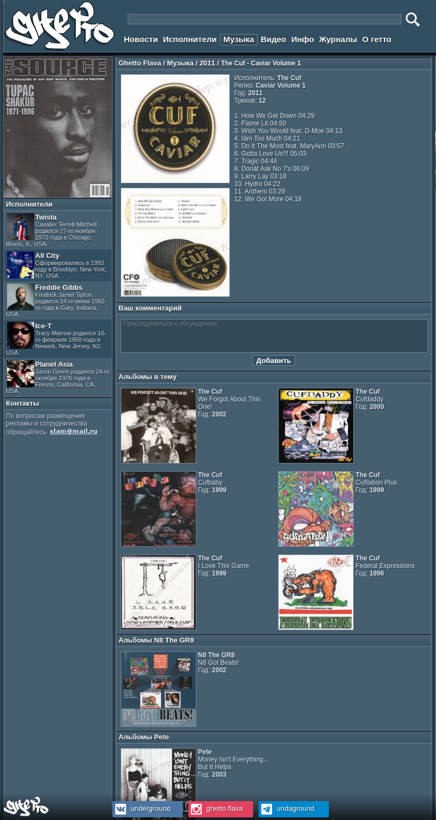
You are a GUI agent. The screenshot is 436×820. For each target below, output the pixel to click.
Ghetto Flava (139, 63)
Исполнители (189, 39)
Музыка (238, 39)
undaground (286, 808)
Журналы (338, 39)
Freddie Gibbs (56, 300)
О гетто (377, 39)
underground (141, 808)
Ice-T (56, 339)
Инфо (302, 39)
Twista (51, 230)
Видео (273, 39)
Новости (141, 39)
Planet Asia (57, 377)
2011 (207, 63)
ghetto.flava (215, 808)
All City (57, 265)
